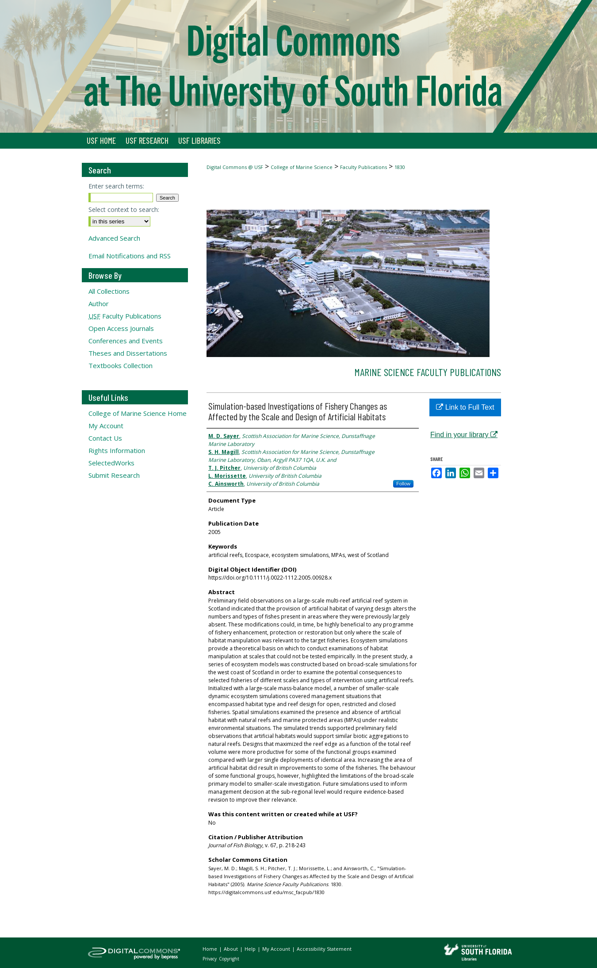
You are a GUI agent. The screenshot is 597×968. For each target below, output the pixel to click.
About (231, 948)
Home (210, 948)
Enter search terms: (116, 186)
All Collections (109, 291)
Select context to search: (123, 209)
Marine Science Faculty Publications (427, 371)
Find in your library (464, 434)
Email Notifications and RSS (129, 255)
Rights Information (116, 450)
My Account (105, 425)
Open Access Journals (121, 328)
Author (98, 303)
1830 (399, 167)
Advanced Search (114, 238)
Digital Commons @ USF (235, 167)
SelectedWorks (111, 462)
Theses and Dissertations (127, 353)
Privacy (210, 959)
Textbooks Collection (120, 365)
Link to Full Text (465, 407)
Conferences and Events (125, 340)
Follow (403, 483)
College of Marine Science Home (137, 413)
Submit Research (114, 475)
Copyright (229, 959)
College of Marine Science (302, 167)
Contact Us (105, 438)
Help (251, 948)
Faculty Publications (363, 167)
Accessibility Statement (324, 948)
